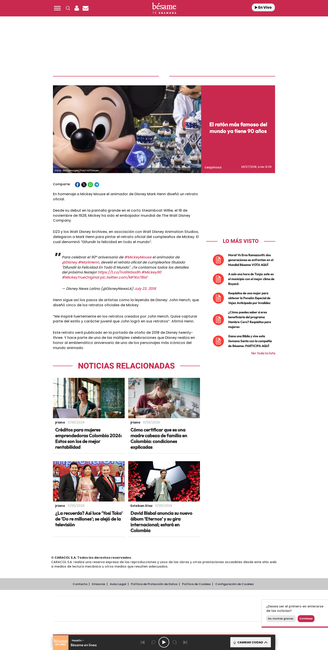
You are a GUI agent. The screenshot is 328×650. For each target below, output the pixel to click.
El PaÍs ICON (173, 615)
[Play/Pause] (164, 642)
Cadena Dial (190, 609)
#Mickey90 (151, 272)
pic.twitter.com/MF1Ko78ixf (123, 277)
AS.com (212, 602)
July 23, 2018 (145, 288)
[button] (57, 8)
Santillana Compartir (179, 602)
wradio (156, 609)
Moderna (132, 615)
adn (226, 602)
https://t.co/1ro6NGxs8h (119, 272)
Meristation (233, 615)
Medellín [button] (78, 640)
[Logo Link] (164, 8)
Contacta (80, 584)
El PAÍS (113, 602)
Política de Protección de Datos (154, 584)
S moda (191, 615)
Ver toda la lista (263, 353)
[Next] (185, 642)
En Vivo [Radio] (263, 7)
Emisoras (98, 584)
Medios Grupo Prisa (74, 616)
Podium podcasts (154, 615)
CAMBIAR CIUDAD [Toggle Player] (250, 642)
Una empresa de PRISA (74, 605)
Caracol (242, 602)
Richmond (110, 615)
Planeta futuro (222, 609)
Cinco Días (173, 609)
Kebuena (239, 609)
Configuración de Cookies (234, 584)
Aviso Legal (118, 584)
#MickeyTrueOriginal (80, 277)
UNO (143, 609)
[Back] (142, 642)
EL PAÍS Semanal (206, 609)
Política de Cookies (196, 584)
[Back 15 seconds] (153, 642)
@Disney (69, 262)
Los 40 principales (134, 602)
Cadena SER (197, 602)
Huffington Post (119, 609)
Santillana (155, 602)
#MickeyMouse (137, 257)
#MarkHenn (88, 262)
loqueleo (211, 615)
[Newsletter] (85, 8)
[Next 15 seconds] (174, 642)
